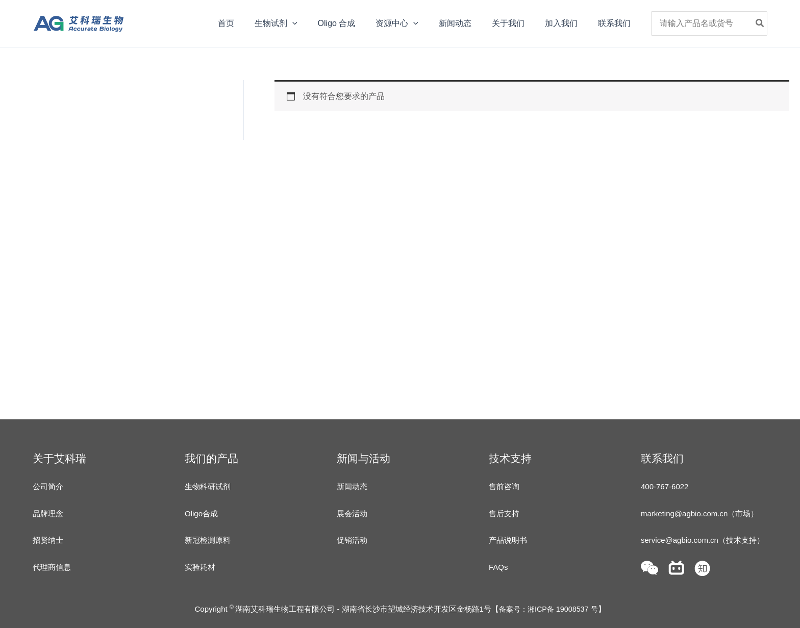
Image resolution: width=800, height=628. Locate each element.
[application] (319, 23)
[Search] (760, 23)
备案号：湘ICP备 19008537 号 (548, 609)
